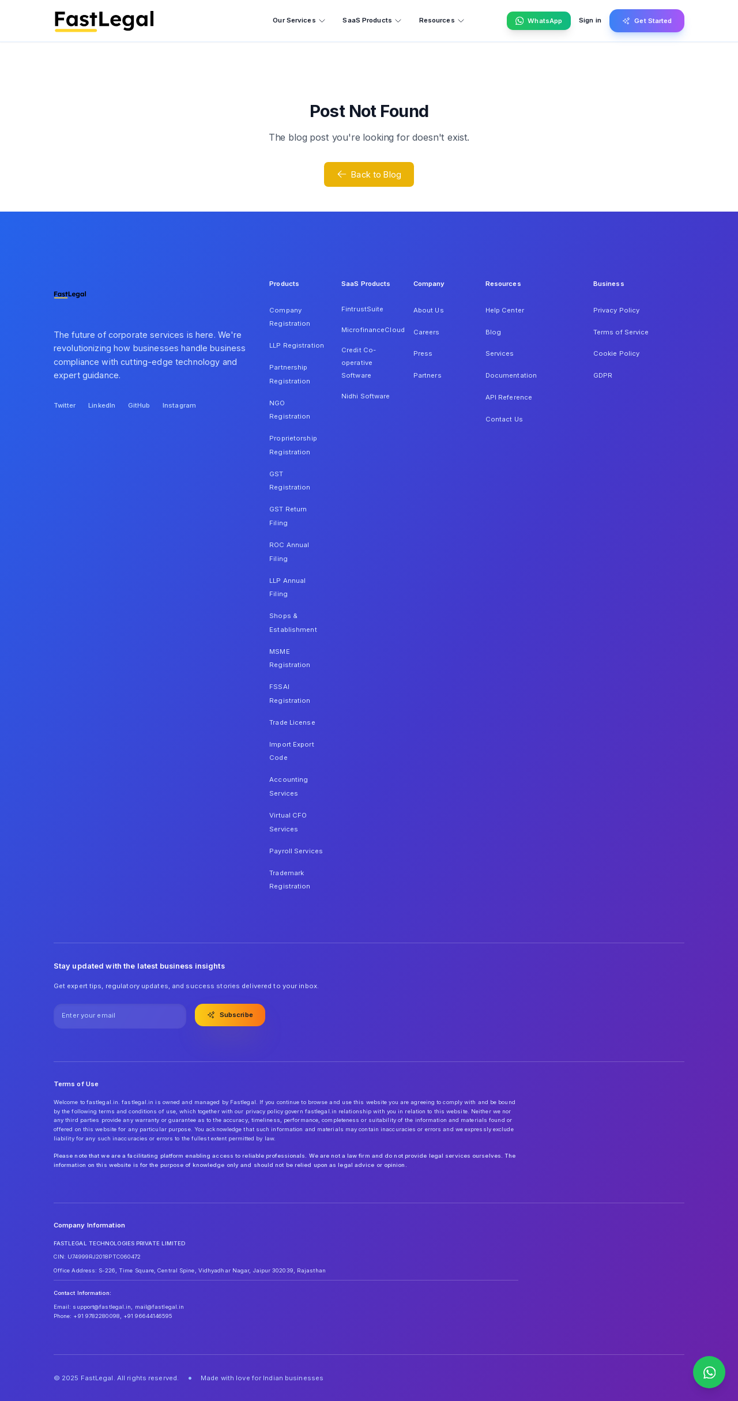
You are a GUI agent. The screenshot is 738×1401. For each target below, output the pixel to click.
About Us (428, 310)
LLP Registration (296, 345)
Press (423, 353)
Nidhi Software (365, 396)
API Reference (508, 397)
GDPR (602, 375)
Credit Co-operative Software (358, 362)
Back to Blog (369, 174)
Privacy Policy (616, 310)
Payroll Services (296, 851)
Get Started (647, 21)
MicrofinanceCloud (369, 330)
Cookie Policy (616, 353)
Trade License (292, 722)
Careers (426, 332)
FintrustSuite (362, 309)
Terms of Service (621, 332)
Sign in (590, 20)
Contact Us (504, 419)
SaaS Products (372, 20)
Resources (442, 20)
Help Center (504, 310)
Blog (493, 332)
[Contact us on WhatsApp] (709, 1372)
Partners (427, 375)
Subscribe (230, 1015)
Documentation (511, 375)
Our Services (299, 20)
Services (499, 353)
